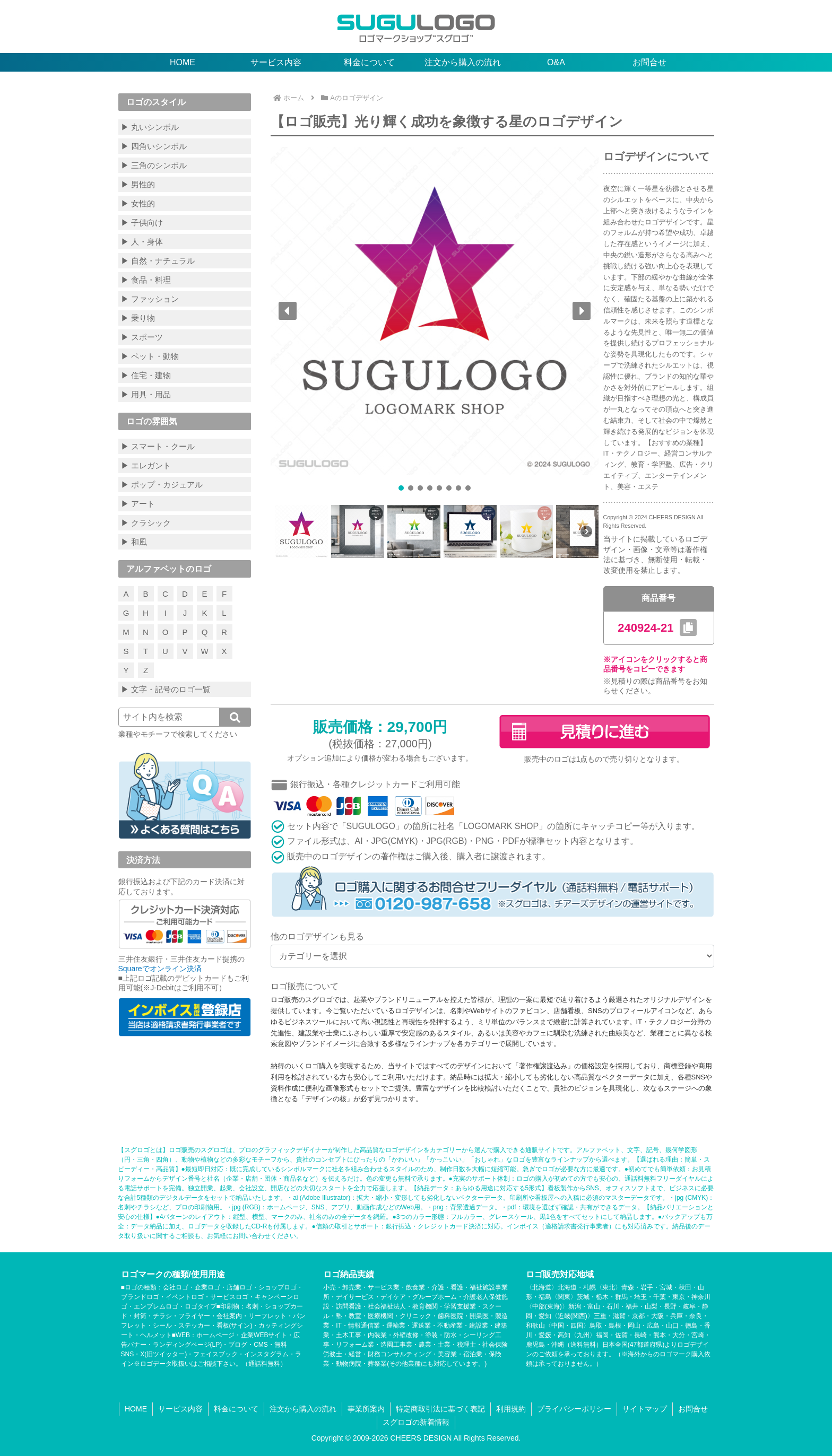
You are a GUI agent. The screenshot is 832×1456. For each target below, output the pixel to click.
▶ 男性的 (138, 184)
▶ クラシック (146, 522)
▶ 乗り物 (138, 317)
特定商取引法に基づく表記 (440, 1409)
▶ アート (138, 503)
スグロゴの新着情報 (416, 1422)
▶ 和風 (134, 541)
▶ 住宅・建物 (146, 375)
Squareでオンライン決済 (160, 968)
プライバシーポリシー (574, 1409)
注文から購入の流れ (303, 1409)
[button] (288, 311)
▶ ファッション (150, 298)
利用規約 (511, 1409)
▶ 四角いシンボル (154, 146)
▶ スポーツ (142, 337)
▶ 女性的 (138, 203)
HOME (136, 1409)
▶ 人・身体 (142, 241)
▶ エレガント (146, 465)
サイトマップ (644, 1409)
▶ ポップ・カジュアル (162, 484)
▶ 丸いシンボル (150, 127)
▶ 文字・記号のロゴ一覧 (166, 689)
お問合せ (693, 1409)
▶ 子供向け (142, 222)
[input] (184, 717)
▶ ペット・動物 (150, 356)
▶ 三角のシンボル (154, 165)
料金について (236, 1409)
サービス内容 (180, 1409)
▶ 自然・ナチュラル (158, 260)
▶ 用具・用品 (146, 394)
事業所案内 (366, 1409)
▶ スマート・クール (158, 446)
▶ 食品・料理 (146, 279)
